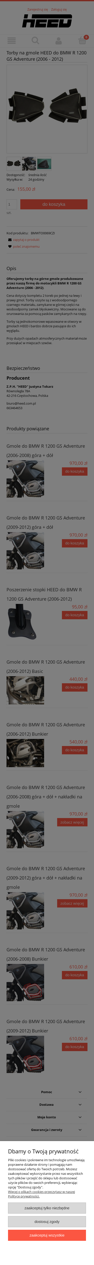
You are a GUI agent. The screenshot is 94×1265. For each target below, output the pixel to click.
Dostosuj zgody (47, 1221)
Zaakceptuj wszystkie (47, 1235)
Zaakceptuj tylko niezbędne (47, 1208)
